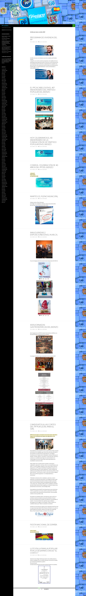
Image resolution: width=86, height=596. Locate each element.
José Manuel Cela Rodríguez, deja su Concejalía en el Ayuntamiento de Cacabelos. (6, 47)
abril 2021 (3, 94)
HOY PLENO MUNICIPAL (6, 38)
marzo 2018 (4, 147)
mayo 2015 (3, 190)
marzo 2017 (4, 163)
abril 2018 (3, 146)
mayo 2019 (3, 127)
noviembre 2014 (4, 199)
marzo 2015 (4, 193)
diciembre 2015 (4, 182)
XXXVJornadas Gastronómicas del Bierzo (44, 326)
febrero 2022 (4, 80)
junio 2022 (3, 74)
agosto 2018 (4, 140)
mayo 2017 (3, 160)
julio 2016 (3, 173)
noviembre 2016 (4, 169)
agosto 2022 (4, 71)
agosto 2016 (4, 172)
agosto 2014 (4, 200)
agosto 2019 (4, 123)
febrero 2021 (4, 97)
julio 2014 (3, 202)
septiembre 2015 (4, 186)
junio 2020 (3, 109)
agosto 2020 (4, 106)
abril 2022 (3, 77)
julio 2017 (3, 157)
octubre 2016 (4, 170)
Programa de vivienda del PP (43, 38)
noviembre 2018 (4, 136)
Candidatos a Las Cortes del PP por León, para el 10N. (43, 426)
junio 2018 (3, 143)
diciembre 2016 (4, 167)
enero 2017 (4, 166)
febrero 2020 (4, 114)
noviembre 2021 (4, 84)
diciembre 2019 (4, 117)
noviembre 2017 (4, 153)
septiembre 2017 (4, 156)
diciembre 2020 (4, 100)
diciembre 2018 (4, 134)
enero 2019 (4, 133)
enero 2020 (4, 116)
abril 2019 (3, 129)
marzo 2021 (4, 96)
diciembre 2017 (4, 152)
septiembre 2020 (4, 104)
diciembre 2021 (4, 83)
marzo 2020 (4, 113)
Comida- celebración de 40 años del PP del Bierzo (44, 166)
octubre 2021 (4, 86)
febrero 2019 (4, 132)
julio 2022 (3, 73)
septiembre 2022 (4, 70)
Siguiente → (47, 589)
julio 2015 (3, 187)
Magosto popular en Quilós (6, 36)
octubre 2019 (4, 120)
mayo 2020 (3, 110)
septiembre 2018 (4, 139)
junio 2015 (3, 189)
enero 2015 (4, 196)
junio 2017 (3, 159)
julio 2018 (3, 142)
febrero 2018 (4, 149)
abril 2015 (3, 192)
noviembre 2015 (4, 183)
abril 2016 (3, 177)
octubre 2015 (4, 185)
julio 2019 (3, 124)
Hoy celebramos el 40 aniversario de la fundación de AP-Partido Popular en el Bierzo (43, 141)
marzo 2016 (4, 179)
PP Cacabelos (5, 25)
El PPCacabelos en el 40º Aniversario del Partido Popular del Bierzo (42, 89)
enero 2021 (4, 99)
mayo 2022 (3, 76)
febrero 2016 (4, 180)
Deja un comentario (43, 41)
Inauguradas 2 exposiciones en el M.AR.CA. (44, 233)
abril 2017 (3, 162)
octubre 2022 (4, 69)
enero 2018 (4, 150)
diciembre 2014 (4, 197)
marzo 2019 (4, 130)
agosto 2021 (4, 89)
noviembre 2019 (4, 119)
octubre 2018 (4, 137)
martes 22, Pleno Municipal (44, 196)
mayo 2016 (3, 176)
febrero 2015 (4, 195)
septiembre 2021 (4, 87)
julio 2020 (3, 107)
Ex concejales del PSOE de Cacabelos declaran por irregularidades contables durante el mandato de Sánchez (6, 60)
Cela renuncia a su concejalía (6, 51)
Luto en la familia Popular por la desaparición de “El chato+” (43, 550)
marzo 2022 (4, 79)
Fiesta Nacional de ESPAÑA (43, 524)
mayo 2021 (3, 93)
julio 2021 (3, 90)
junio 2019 (3, 126)
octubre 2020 (4, 103)
